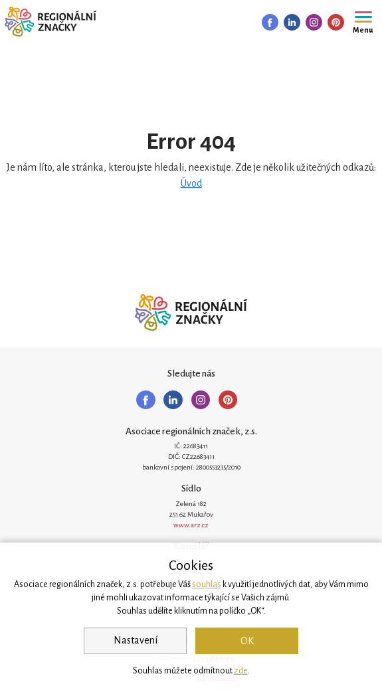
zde (241, 670)
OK (247, 641)
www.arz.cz (191, 525)
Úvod (191, 183)
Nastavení (135, 640)
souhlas (206, 584)
